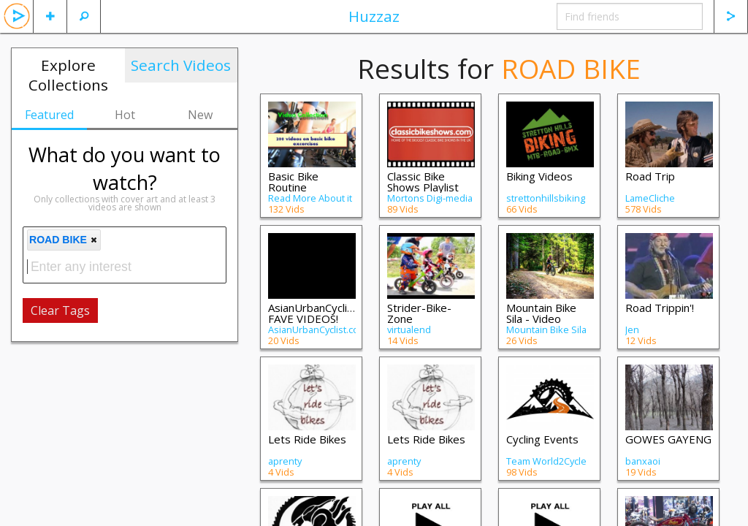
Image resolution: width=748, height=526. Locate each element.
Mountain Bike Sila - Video (541, 313)
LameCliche (650, 198)
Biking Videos (539, 176)
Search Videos (181, 65)
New (200, 115)
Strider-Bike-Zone (419, 313)
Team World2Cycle (546, 461)
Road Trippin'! (659, 307)
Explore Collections (68, 75)
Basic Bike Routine (293, 181)
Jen (632, 329)
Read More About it (310, 198)
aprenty (285, 461)
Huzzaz (374, 16)
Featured (49, 115)
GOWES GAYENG (668, 439)
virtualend (409, 329)
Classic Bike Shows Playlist (423, 181)
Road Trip (650, 176)
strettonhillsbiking (545, 198)
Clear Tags (60, 310)
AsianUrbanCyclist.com (317, 329)
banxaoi (642, 461)
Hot (125, 115)
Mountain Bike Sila (546, 329)
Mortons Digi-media (430, 198)
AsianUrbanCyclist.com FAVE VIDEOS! (324, 313)
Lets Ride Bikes (307, 439)
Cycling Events (542, 439)
